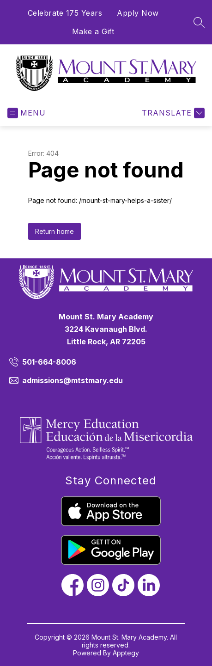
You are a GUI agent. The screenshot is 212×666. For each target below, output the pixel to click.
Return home (54, 231)
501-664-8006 (49, 362)
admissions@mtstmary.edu (72, 380)
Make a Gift (93, 31)
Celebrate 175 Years (65, 13)
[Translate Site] (172, 113)
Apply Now (138, 13)
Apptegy (126, 653)
